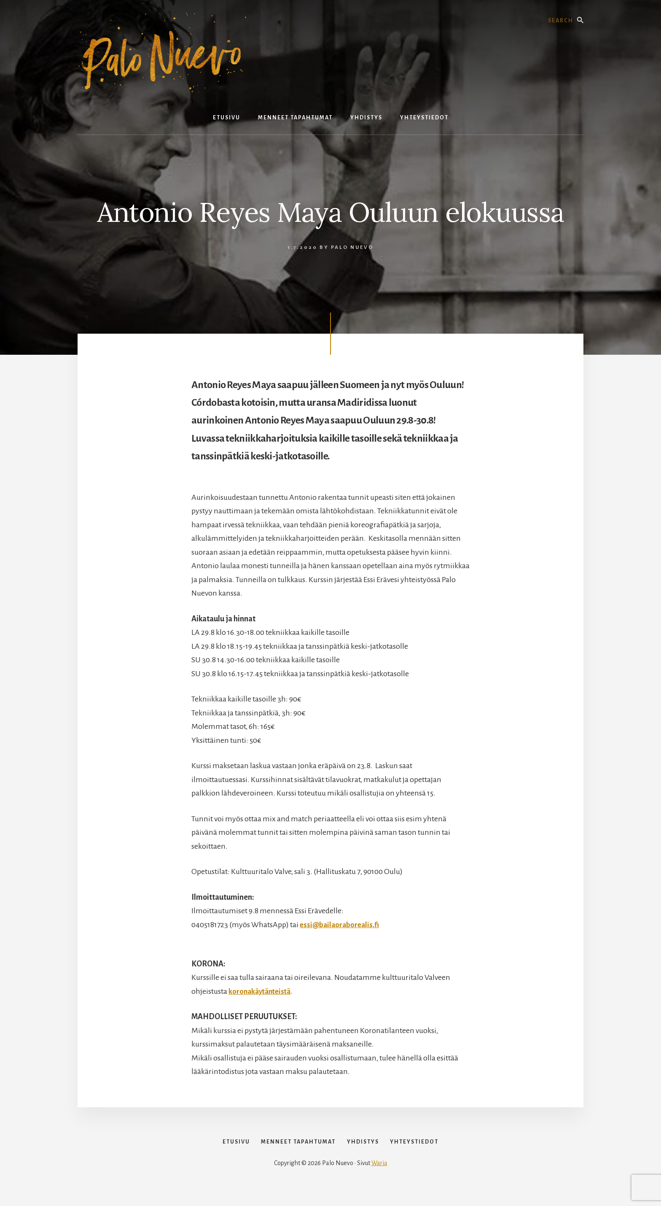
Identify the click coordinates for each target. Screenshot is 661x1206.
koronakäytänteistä (261, 991)
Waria (379, 1177)
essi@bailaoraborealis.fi (341, 924)
